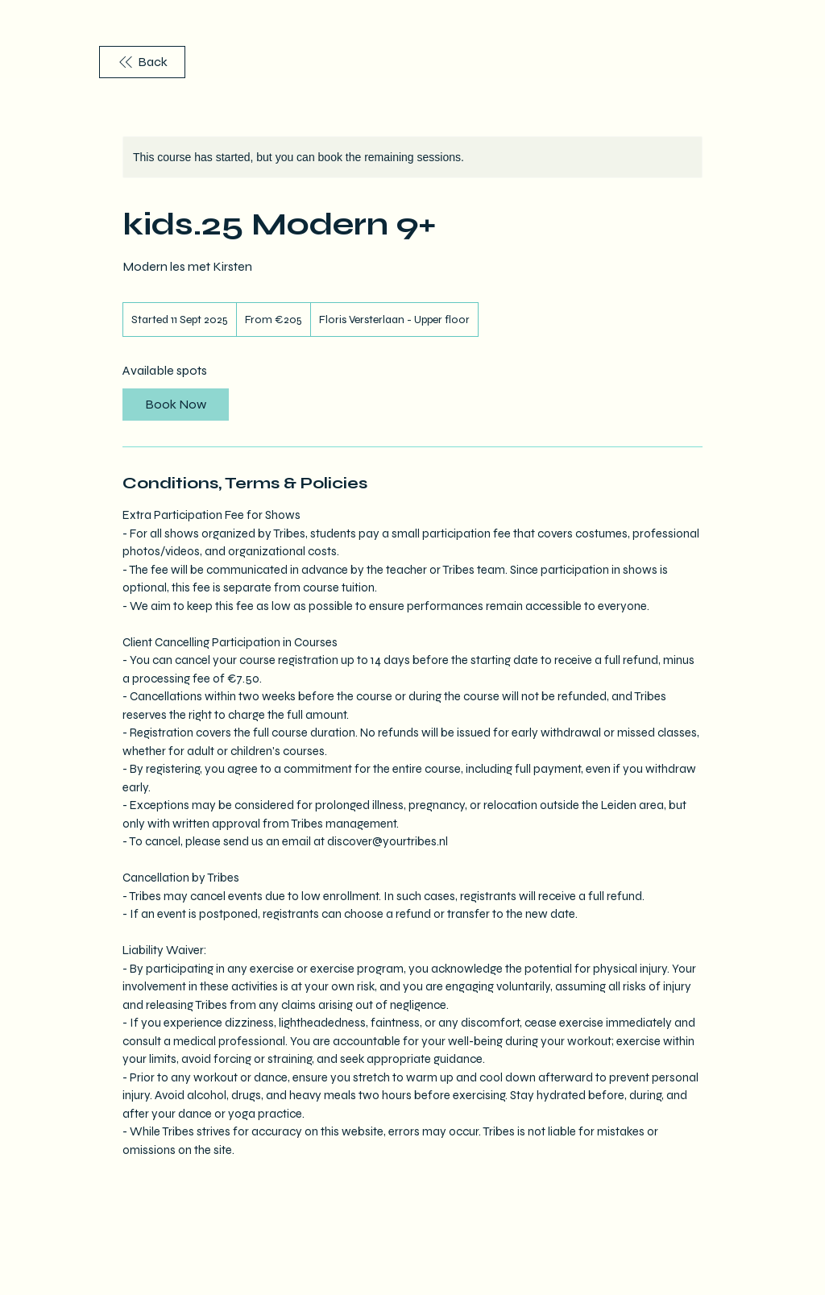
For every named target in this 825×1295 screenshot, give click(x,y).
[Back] (142, 62)
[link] (175, 404)
